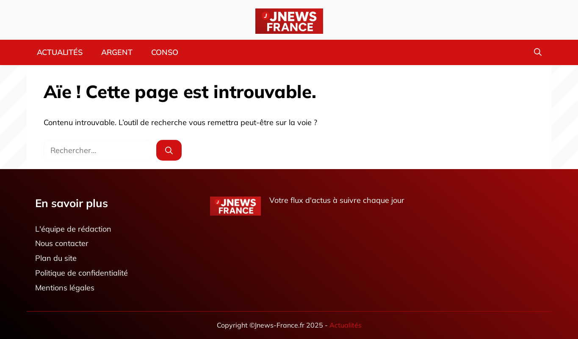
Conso (164, 52)
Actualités (60, 52)
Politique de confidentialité (81, 273)
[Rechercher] (169, 150)
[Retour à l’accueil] (289, 20)
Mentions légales (64, 288)
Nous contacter (61, 244)
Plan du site (56, 258)
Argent (117, 52)
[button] (538, 52)
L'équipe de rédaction (73, 229)
